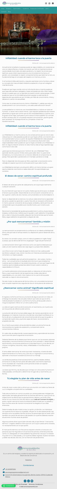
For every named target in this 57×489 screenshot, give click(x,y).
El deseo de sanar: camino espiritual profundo (28, 175)
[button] (8, 485)
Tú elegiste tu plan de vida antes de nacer (28, 378)
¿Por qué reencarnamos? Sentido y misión (28, 221)
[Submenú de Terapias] (11, 8)
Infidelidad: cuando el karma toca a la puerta (28, 58)
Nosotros (28, 459)
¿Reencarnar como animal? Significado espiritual (28, 287)
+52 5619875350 (10, 468)
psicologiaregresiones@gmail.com (17, 471)
